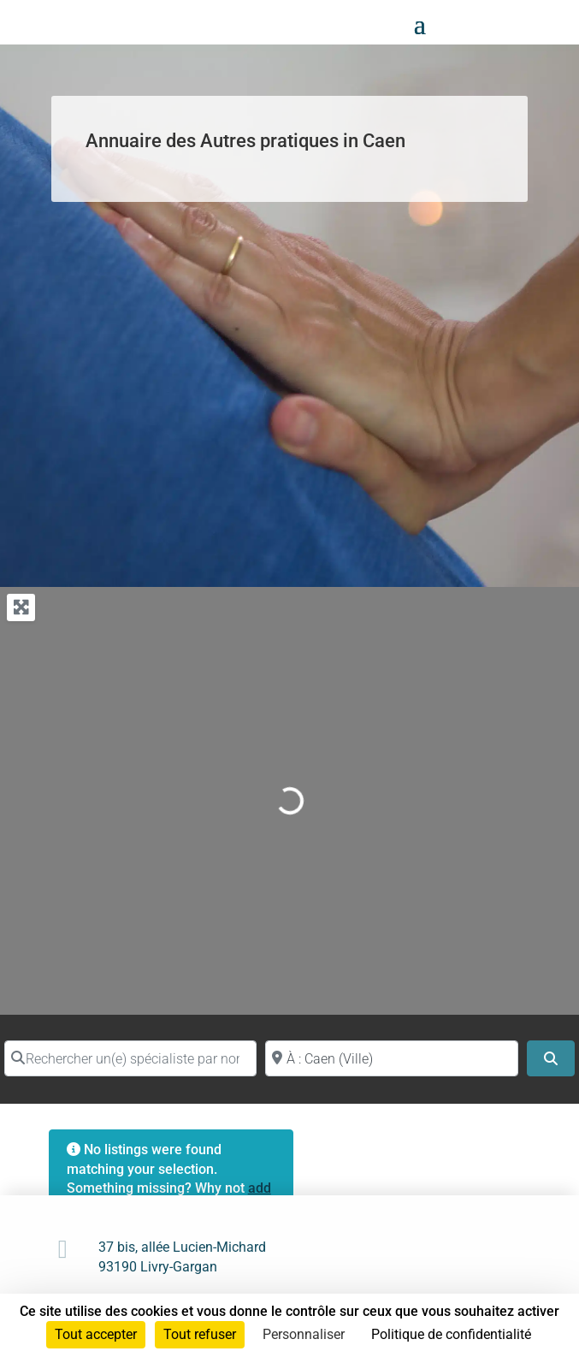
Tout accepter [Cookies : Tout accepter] (96, 1334)
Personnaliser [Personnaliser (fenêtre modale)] (304, 1334)
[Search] (551, 1058)
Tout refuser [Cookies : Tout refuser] (199, 1334)
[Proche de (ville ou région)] (391, 1058)
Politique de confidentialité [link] (451, 1334)
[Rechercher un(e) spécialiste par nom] (130, 1058)
